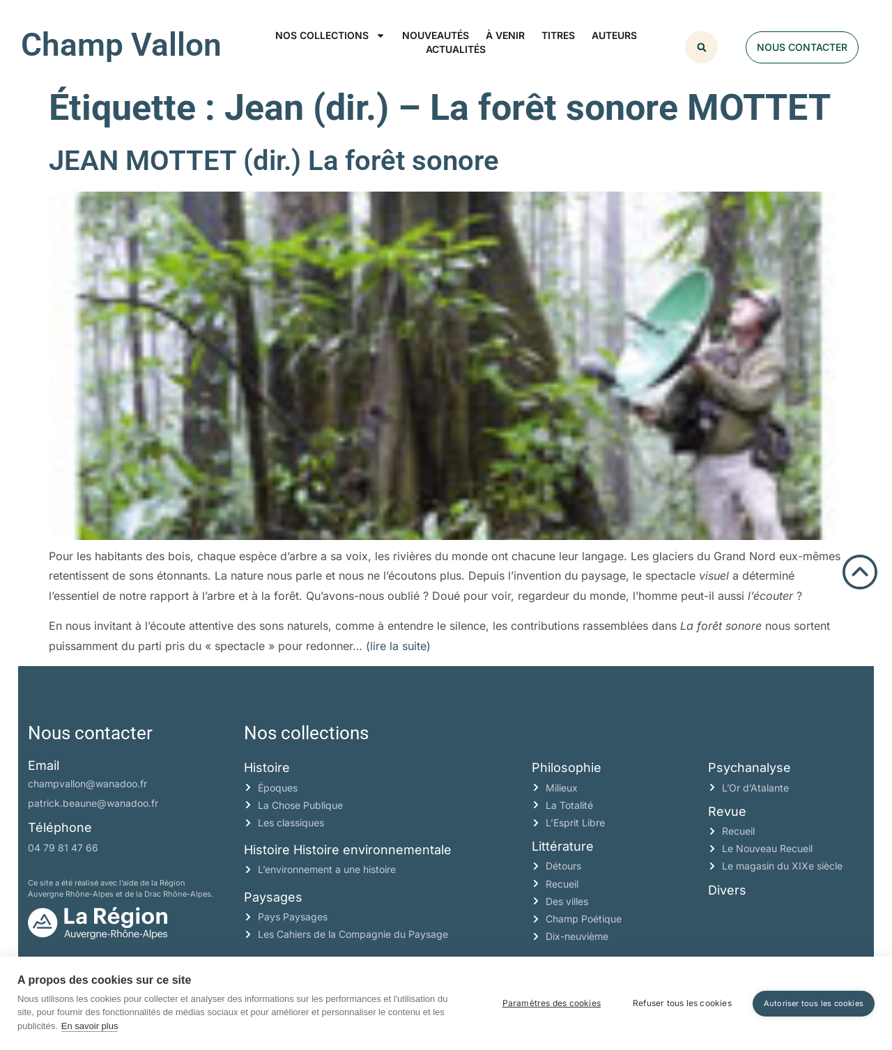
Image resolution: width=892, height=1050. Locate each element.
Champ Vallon (121, 44)
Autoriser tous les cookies (813, 1003)
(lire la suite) (398, 646)
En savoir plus (89, 1026)
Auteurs (614, 35)
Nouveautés (435, 35)
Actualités (456, 49)
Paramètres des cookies (551, 1003)
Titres (558, 35)
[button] (701, 47)
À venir (505, 35)
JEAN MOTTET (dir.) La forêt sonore (274, 160)
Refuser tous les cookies (682, 1003)
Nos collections (330, 36)
